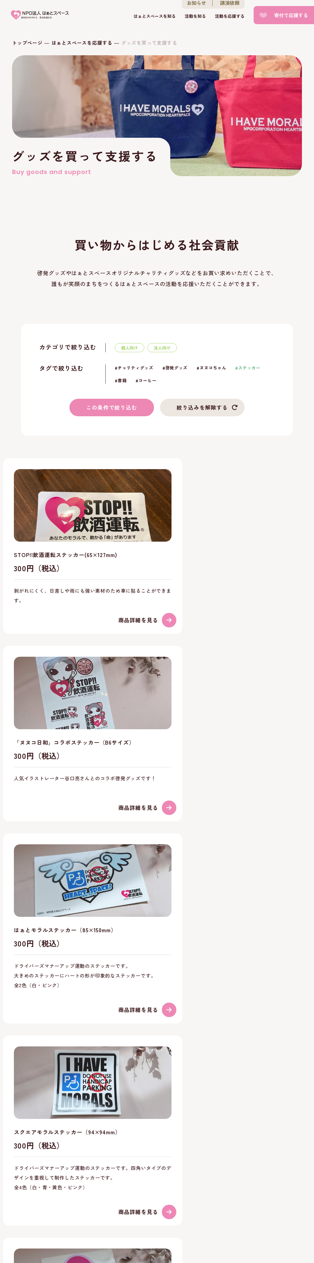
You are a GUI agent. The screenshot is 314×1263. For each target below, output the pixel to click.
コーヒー (147, 380)
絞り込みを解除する (202, 407)
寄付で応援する (291, 15)
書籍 (122, 380)
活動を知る (195, 16)
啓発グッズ (176, 368)
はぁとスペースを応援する (82, 42)
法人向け (162, 348)
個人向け (129, 348)
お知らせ (62, 1206)
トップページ (27, 42)
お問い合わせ (100, 1206)
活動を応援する (230, 16)
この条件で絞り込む (111, 407)
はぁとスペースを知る (154, 16)
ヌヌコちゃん (213, 368)
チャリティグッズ (135, 368)
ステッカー (249, 368)
